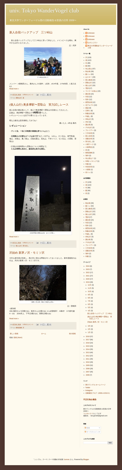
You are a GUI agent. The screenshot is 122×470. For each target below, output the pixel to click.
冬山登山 (88, 69)
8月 (89, 298)
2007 (88, 372)
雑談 (87, 108)
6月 (89, 304)
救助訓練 (19, 328)
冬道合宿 (88, 167)
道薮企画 (88, 139)
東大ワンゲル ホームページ (95, 385)
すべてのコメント (92, 432)
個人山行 (19, 246)
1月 (89, 332)
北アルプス (89, 105)
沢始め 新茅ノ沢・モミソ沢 (26, 252)
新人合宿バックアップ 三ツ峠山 (30, 32)
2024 (88, 266)
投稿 (87, 428)
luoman (66, 459)
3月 (89, 326)
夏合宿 (87, 94)
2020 (88, 279)
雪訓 (87, 88)
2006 (88, 375)
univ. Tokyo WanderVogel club (44, 10)
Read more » (14, 89)
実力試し (26, 246)
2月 (89, 329)
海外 (87, 155)
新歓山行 (19, 98)
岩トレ (87, 172)
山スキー (88, 77)
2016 (88, 343)
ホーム (43, 334)
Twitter (87, 387)
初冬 (87, 99)
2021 (88, 276)
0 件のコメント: (28, 95)
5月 (89, 307)
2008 (88, 369)
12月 (90, 285)
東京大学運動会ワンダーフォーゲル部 (100, 47)
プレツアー (89, 130)
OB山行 (88, 119)
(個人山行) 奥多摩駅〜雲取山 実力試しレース (39, 104)
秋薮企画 (88, 113)
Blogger (86, 459)
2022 (88, 272)
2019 (88, 282)
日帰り (87, 111)
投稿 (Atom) (18, 337)
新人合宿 (88, 136)
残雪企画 (88, 102)
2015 (88, 346)
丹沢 (87, 122)
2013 (88, 352)
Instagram (89, 390)
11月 (90, 288)
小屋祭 (87, 169)
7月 (89, 301)
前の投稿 (72, 334)
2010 (88, 362)
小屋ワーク (89, 144)
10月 (90, 291)
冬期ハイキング (91, 161)
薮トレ (87, 74)
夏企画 (87, 125)
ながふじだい (93, 42)
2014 (88, 349)
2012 (88, 356)
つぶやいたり (88, 413)
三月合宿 (88, 133)
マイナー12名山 (91, 91)
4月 (89, 311)
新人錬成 (88, 80)
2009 (88, 365)
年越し (87, 116)
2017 (88, 340)
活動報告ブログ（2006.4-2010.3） (98, 393)
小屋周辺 (88, 147)
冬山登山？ (89, 158)
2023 (88, 269)
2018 (88, 336)
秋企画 (87, 71)
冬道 (87, 97)
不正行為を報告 (89, 399)
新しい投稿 (14, 334)
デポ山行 (88, 127)
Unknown (91, 33)
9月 (89, 295)
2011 (88, 359)
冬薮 (87, 164)
